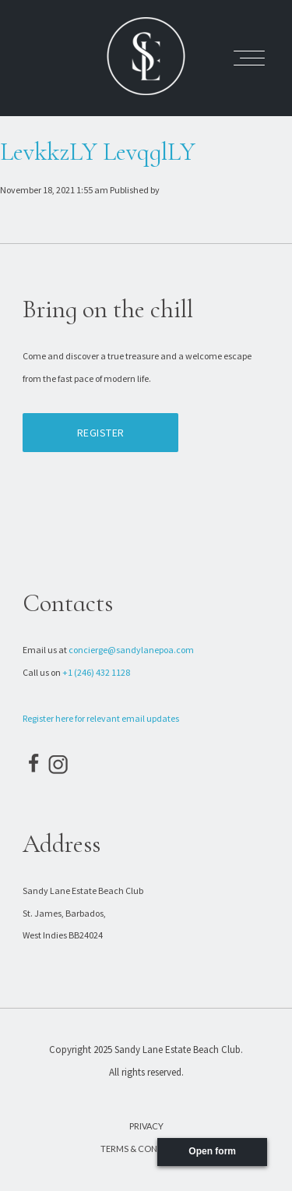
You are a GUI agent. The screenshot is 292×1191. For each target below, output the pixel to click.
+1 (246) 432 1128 (96, 672)
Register (101, 433)
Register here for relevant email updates (101, 718)
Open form (212, 1151)
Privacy (146, 1126)
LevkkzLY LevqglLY (97, 151)
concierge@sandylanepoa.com (131, 650)
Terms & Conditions (146, 1148)
